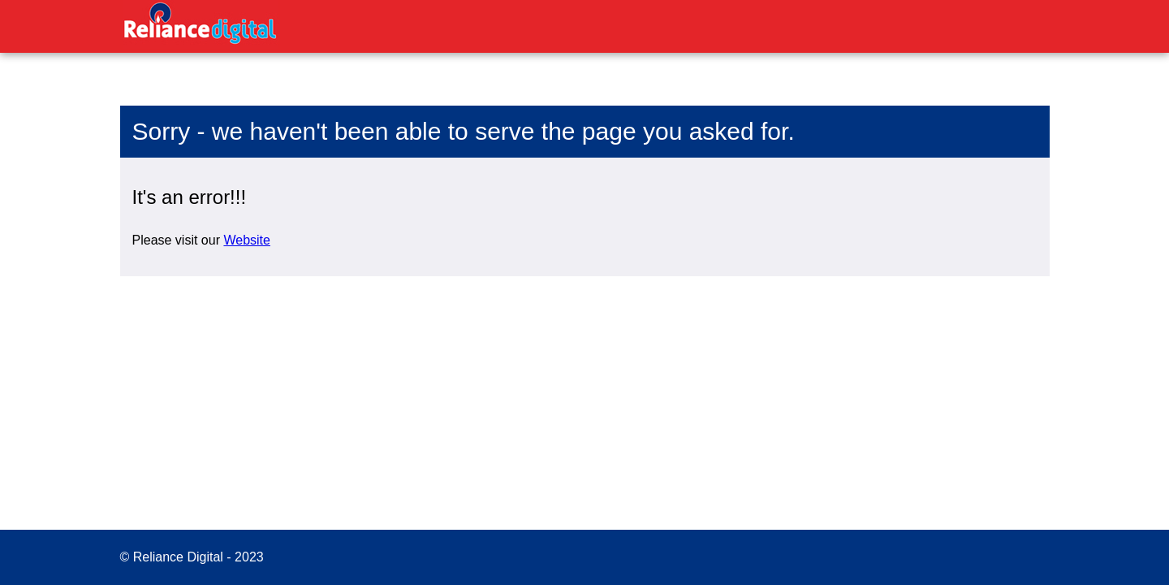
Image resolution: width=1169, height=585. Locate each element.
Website (246, 240)
